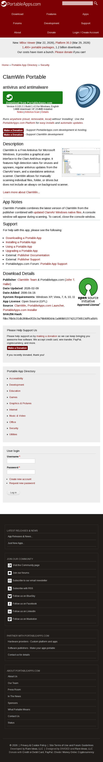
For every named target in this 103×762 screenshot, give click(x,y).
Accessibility (16, 378)
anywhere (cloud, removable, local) (30, 119)
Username (13, 456)
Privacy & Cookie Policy (33, 745)
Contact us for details (19, 654)
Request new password (22, 483)
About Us (12, 676)
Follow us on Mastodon (22, 619)
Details (45, 112)
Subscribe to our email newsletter (27, 581)
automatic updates (72, 122)
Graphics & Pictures (20, 403)
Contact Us (13, 716)
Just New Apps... (16, 543)
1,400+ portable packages (38, 47)
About (17, 32)
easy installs (47, 122)
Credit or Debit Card (33, 752)
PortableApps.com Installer (20, 310)
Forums (17, 23)
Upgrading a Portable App (22, 250)
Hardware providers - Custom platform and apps (32, 641)
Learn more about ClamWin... (21, 192)
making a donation (46, 336)
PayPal (49, 752)
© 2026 (14, 745)
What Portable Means (19, 709)
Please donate (64, 52)
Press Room (14, 689)
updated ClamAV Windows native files (57, 212)
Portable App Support (53, 263)
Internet (13, 409)
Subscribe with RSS (20, 588)
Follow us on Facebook (22, 604)
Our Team (13, 683)
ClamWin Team (27, 279)
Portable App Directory (24, 65)
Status (11, 722)
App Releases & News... (20, 536)
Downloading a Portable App (23, 238)
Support (85, 23)
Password (13, 467)
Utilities (13, 434)
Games (13, 397)
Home (5, 65)
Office (12, 422)
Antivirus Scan (32, 112)
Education (14, 390)
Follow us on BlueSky (21, 596)
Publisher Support (29, 259)
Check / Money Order (65, 752)
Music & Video (17, 415)
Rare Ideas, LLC (34, 748)
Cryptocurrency (86, 752)
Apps (86, 14)
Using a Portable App (19, 246)
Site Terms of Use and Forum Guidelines (71, 745)
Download (17, 14)
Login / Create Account (86, 32)
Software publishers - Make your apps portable (31, 648)
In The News (14, 696)
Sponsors (13, 703)
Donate (51, 32)
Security (45, 65)
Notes (20, 112)
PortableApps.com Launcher (46, 305)
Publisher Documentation (33, 255)
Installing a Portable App (21, 242)
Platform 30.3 (63, 42)
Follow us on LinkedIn (22, 611)
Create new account (20, 479)
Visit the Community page (24, 565)
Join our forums (18, 573)
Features (51, 14)
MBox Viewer (27, 42)
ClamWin (20, 305)
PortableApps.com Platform (19, 122)
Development (51, 23)
